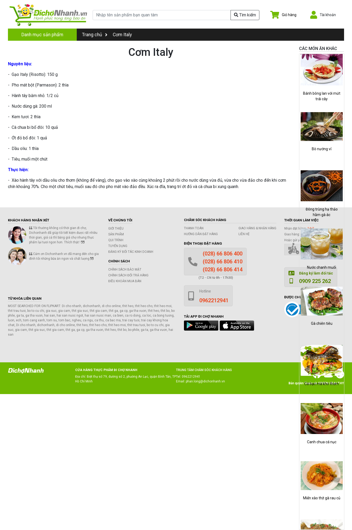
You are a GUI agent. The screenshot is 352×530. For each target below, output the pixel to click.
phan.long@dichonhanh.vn (205, 381)
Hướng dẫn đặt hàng (201, 234)
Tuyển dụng (117, 246)
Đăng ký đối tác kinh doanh (130, 252)
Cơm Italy (122, 34)
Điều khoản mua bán (124, 281)
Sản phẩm (116, 234)
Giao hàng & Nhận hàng (257, 228)
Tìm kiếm (245, 14)
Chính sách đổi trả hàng (128, 275)
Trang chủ (94, 34)
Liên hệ (244, 234)
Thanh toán (194, 228)
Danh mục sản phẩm (42, 34)
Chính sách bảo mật (124, 269)
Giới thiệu (116, 228)
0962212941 (191, 376)
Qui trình (115, 240)
